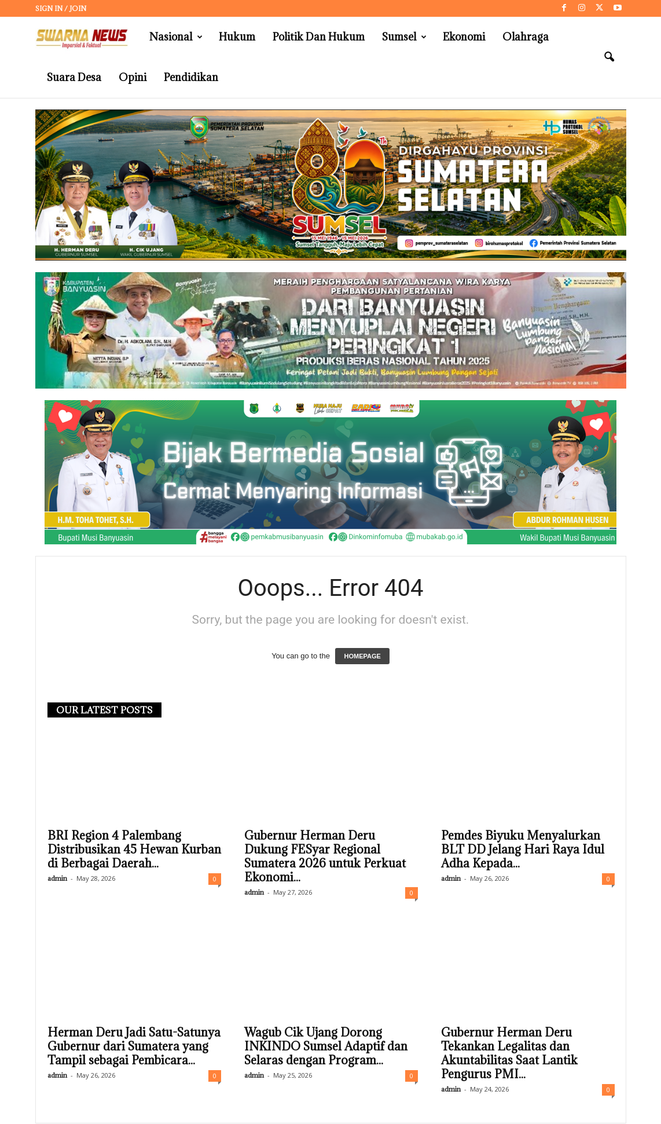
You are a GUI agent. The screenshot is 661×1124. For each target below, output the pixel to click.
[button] (609, 57)
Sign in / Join (60, 8)
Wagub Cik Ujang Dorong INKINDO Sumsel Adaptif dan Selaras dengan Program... (325, 1047)
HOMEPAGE (362, 656)
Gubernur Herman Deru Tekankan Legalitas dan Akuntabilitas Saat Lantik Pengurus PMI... (509, 1054)
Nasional (176, 37)
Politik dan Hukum (319, 36)
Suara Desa (74, 77)
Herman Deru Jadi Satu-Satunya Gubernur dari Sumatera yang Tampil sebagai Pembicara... (134, 1047)
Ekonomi (464, 36)
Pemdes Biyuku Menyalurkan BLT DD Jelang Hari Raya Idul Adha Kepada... (522, 850)
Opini (132, 77)
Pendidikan (191, 77)
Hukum (237, 36)
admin (57, 878)
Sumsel (404, 37)
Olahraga (525, 36)
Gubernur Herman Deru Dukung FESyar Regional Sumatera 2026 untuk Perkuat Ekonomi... (325, 857)
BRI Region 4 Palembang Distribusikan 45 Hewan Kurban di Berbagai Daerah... (134, 850)
